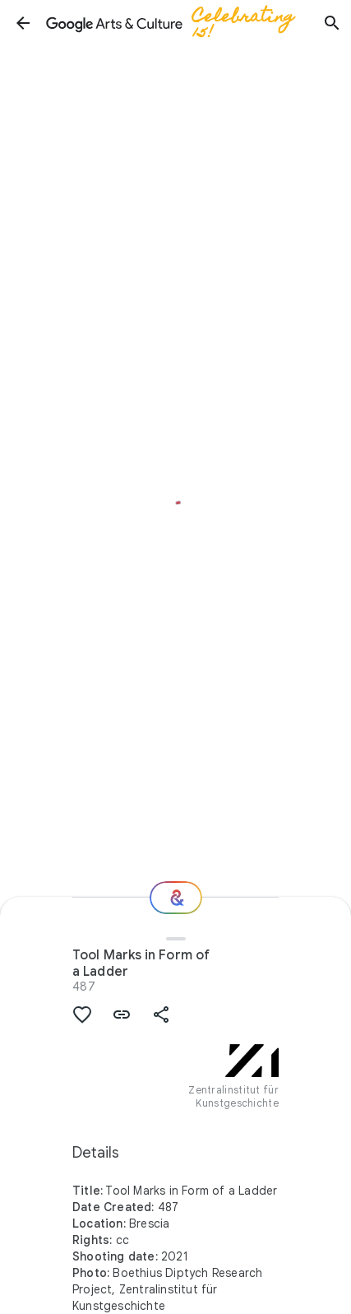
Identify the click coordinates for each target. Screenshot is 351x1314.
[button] (23, 23)
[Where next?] (176, 897)
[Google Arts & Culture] (177, 23)
